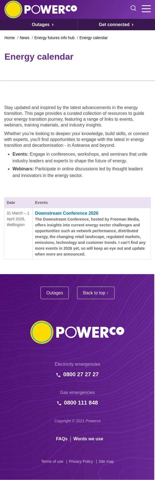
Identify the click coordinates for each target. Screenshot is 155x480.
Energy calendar (93, 38)
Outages (54, 292)
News (24, 38)
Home (9, 38)
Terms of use (52, 461)
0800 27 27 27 (81, 374)
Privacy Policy (81, 461)
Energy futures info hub (54, 38)
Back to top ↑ (96, 292)
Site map (106, 461)
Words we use (88, 438)
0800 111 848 (81, 403)
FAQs (62, 438)
